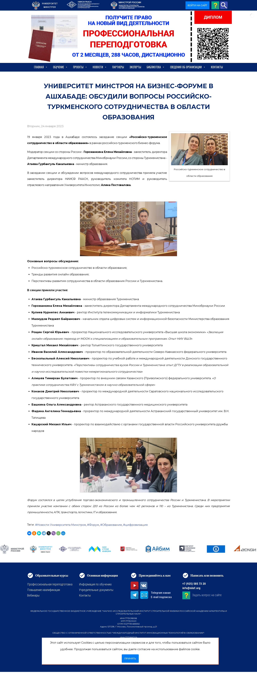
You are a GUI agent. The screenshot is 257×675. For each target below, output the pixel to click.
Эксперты (135, 67)
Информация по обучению (95, 584)
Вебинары (33, 595)
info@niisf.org (191, 588)
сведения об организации (187, 67)
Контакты (217, 67)
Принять (130, 658)
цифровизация (136, 524)
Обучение (60, 67)
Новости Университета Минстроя (61, 524)
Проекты (80, 67)
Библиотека (156, 67)
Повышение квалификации (43, 590)
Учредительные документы (96, 590)
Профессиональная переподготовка (49, 584)
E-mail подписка (161, 597)
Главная (40, 67)
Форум (94, 524)
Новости (100, 67)
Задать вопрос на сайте (207, 595)
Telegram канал (161, 592)
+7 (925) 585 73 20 (194, 583)
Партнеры (118, 67)
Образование (112, 524)
